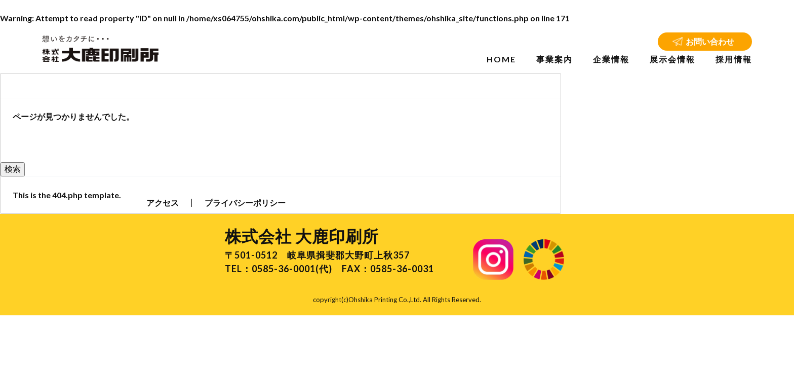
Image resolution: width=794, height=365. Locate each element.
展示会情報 (672, 59)
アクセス (162, 202)
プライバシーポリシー (245, 202)
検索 (13, 168)
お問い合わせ (710, 41)
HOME (501, 59)
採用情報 (734, 59)
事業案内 (554, 59)
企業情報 (611, 59)
